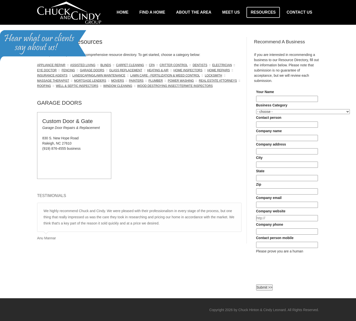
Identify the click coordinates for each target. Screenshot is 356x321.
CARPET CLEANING (130, 65)
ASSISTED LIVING (82, 65)
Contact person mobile (275, 238)
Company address (271, 144)
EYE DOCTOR (47, 70)
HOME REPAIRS (218, 70)
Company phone (269, 224)
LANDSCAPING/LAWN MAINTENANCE (98, 75)
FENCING (68, 70)
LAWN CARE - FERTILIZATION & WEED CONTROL (165, 75)
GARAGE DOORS (92, 70)
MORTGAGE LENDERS (90, 80)
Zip (258, 184)
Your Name (265, 92)
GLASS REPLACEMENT (125, 70)
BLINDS (105, 65)
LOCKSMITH (213, 75)
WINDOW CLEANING (117, 86)
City (259, 158)
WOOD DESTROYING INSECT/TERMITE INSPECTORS (175, 86)
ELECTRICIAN (222, 65)
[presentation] (293, 263)
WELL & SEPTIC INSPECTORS (77, 86)
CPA (152, 65)
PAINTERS (136, 80)
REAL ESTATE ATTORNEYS (218, 80)
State (260, 171)
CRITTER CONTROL (174, 65)
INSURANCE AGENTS (52, 75)
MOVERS (117, 80)
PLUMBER (156, 80)
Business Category (272, 105)
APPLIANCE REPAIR (51, 65)
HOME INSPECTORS (188, 70)
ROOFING (44, 86)
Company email (269, 198)
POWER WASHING (181, 80)
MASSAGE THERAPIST (53, 80)
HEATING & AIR (157, 70)
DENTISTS (200, 65)
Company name (269, 131)
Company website (271, 211)
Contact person (269, 118)
